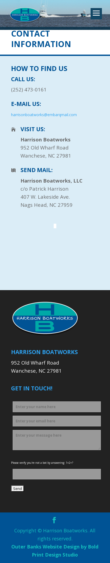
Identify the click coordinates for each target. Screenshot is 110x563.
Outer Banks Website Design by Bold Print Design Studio (54, 550)
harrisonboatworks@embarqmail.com (44, 114)
